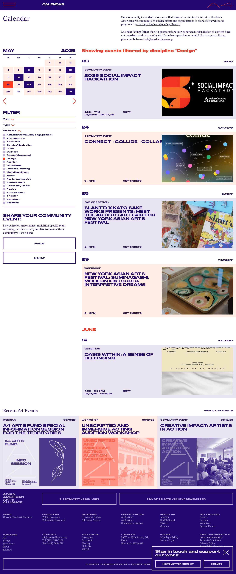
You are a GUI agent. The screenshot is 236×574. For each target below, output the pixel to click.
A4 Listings (127, 520)
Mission (164, 517)
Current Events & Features (17, 517)
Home (7, 514)
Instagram (87, 537)
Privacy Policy (207, 543)
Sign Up (39, 258)
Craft (9, 148)
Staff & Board (167, 520)
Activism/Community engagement (28, 135)
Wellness (12, 202)
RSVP (127, 112)
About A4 (167, 514)
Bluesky (86, 543)
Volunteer (205, 523)
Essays (6, 541)
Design (10, 158)
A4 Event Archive (91, 520)
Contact (164, 526)
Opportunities (132, 514)
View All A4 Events (218, 411)
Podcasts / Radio (17, 185)
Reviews (7, 550)
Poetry (10, 189)
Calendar (53, 4)
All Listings (127, 517)
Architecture (15, 138)
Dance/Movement (18, 155)
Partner (204, 520)
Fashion (11, 162)
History (164, 523)
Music (10, 175)
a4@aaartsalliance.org (158, 39)
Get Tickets (132, 181)
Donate (204, 517)
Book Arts (12, 141)
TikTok (86, 549)
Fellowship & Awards (53, 520)
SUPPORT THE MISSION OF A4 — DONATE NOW (118, 564)
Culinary (11, 152)
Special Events (208, 526)
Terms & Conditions (210, 540)
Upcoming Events (91, 517)
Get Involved (210, 514)
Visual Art (12, 199)
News (6, 547)
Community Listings (132, 523)
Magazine (10, 535)
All (4, 538)
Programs (50, 514)
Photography (15, 182)
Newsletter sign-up (178, 564)
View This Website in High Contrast (215, 536)
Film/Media (13, 165)
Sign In (39, 244)
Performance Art (18, 179)
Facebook (87, 540)
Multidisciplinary (17, 172)
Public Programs (51, 517)
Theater (11, 196)
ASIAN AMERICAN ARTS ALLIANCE (13, 498)
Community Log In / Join (79, 499)
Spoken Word (15, 192)
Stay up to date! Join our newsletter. (176, 499)
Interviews (9, 544)
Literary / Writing (17, 168)
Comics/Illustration (18, 145)
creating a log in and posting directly (158, 24)
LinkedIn (86, 546)
